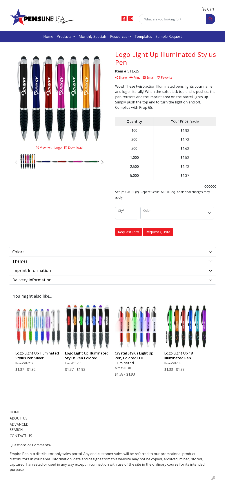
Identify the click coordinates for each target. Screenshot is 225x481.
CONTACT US (21, 435)
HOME (15, 412)
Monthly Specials (93, 36)
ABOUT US (18, 418)
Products (64, 36)
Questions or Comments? (30, 445)
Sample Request (169, 36)
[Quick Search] (172, 19)
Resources (118, 36)
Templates (143, 36)
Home (48, 36)
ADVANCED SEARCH (19, 427)
